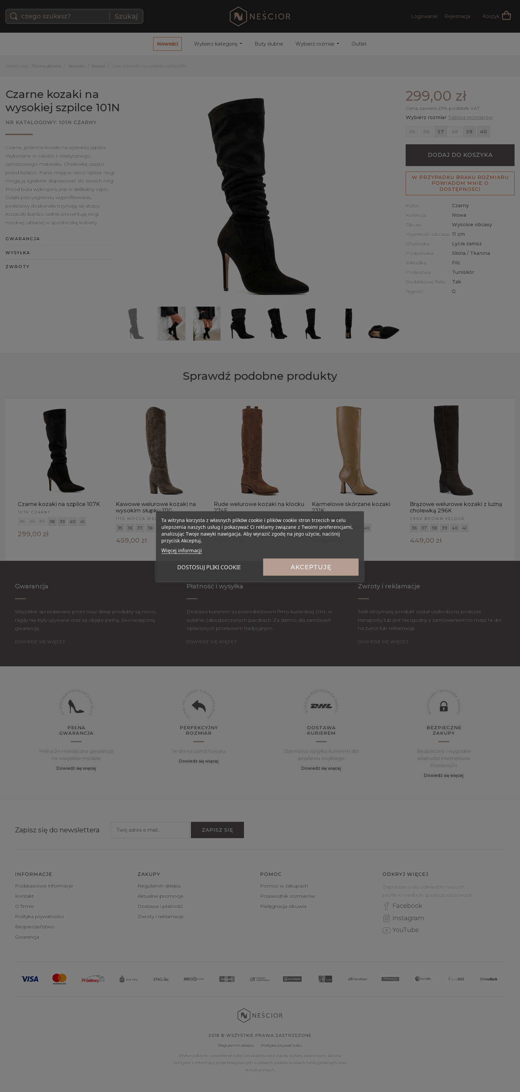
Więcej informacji (181, 550)
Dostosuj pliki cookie (209, 567)
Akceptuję (311, 567)
